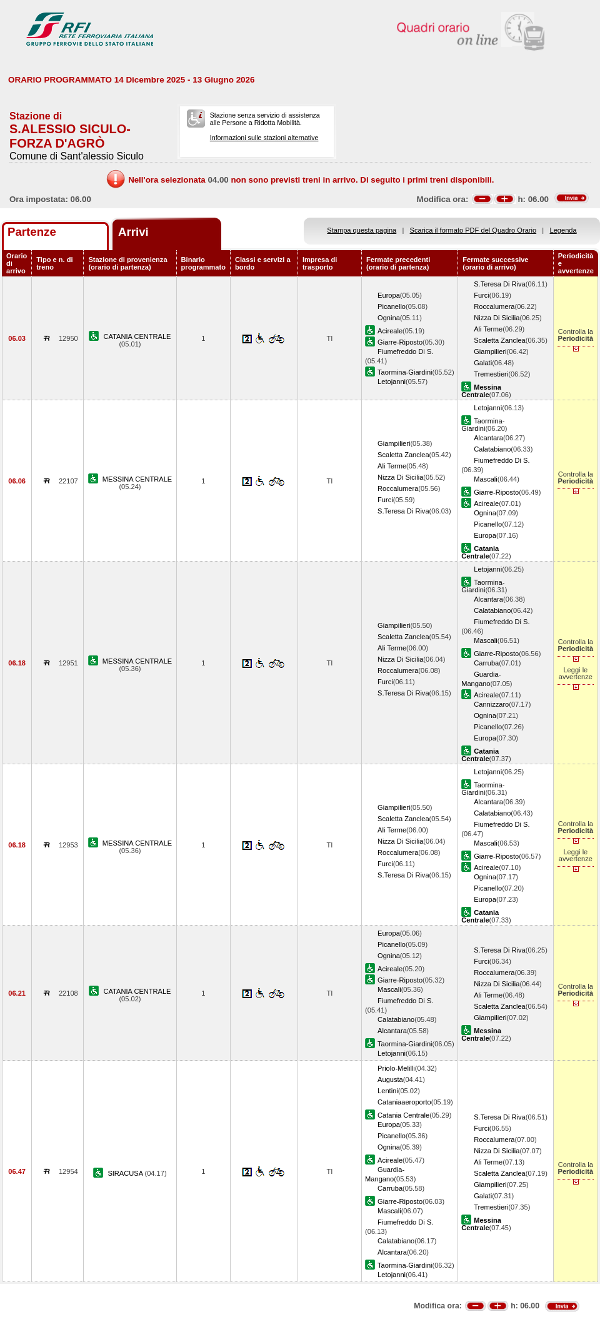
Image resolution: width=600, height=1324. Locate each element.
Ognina (389, 317)
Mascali (486, 479)
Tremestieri (491, 374)
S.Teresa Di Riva (500, 284)
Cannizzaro (491, 704)
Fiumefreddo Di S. (405, 351)
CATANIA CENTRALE (137, 336)
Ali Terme (488, 329)
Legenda (563, 230)
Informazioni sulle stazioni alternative (264, 137)
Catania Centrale (403, 1115)
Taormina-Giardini (405, 372)
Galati (483, 362)
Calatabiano (492, 449)
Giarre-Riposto (400, 342)
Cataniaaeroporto (404, 1102)
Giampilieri (490, 351)
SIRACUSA (126, 1173)
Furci (481, 295)
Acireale (390, 331)
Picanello (392, 306)
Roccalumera (494, 306)
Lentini (388, 1090)
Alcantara (488, 438)
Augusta (390, 1079)
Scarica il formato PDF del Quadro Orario (473, 230)
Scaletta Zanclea (500, 340)
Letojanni (392, 381)
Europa (389, 295)
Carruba (486, 663)
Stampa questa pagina (361, 230)
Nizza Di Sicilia (496, 317)
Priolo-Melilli (396, 1068)
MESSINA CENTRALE (137, 479)
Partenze (32, 231)
